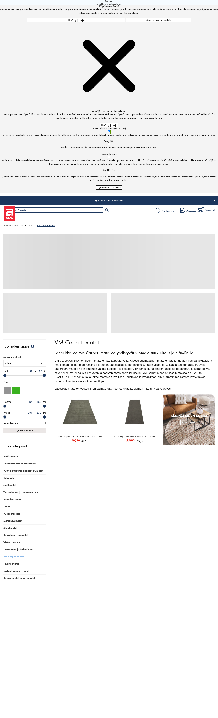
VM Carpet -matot (46, 225)
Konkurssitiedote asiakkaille (110, 200)
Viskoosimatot (11, 542)
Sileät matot (10, 528)
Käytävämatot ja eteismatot (19, 463)
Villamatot (9, 478)
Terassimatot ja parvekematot (20, 492)
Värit (6, 382)
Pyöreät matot (11, 513)
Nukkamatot (10, 456)
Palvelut (75, 219)
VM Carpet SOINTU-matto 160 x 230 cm (80, 436)
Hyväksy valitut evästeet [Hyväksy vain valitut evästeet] (109, 187)
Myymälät (57, 219)
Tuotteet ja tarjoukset (32, 219)
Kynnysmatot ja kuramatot (19, 578)
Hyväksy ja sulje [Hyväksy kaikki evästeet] (76, 20)
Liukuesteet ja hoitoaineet (18, 549)
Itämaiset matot (12, 499)
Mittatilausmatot (12, 521)
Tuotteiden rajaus (19, 346)
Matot (30, 225)
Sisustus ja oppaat (95, 219)
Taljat (6, 506)
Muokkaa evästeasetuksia (158, 20)
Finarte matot (11, 563)
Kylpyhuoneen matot (15, 535)
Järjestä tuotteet (12, 357)
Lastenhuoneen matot (16, 571)
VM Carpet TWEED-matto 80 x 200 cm (134, 436)
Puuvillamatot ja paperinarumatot (23, 470)
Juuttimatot (9, 485)
